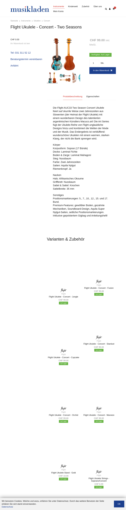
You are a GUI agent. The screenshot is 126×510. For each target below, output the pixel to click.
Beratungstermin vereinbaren (26, 59)
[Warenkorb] (114, 9)
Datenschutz (7, 507)
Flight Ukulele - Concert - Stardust (98, 344)
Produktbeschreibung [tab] (72, 96)
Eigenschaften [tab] (92, 96)
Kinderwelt (73, 6)
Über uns (97, 6)
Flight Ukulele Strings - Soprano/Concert (99, 479)
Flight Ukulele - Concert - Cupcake (63, 357)
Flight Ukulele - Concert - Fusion (98, 288)
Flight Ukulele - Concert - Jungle (63, 297)
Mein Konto (58, 11)
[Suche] (106, 9)
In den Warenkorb (102, 70)
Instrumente (58, 6)
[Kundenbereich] (110, 9)
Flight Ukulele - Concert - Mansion (98, 415)
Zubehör (85, 6)
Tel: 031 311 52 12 (20, 52)
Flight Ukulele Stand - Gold (63, 473)
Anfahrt (14, 65)
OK (119, 504)
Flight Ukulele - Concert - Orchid (63, 415)
